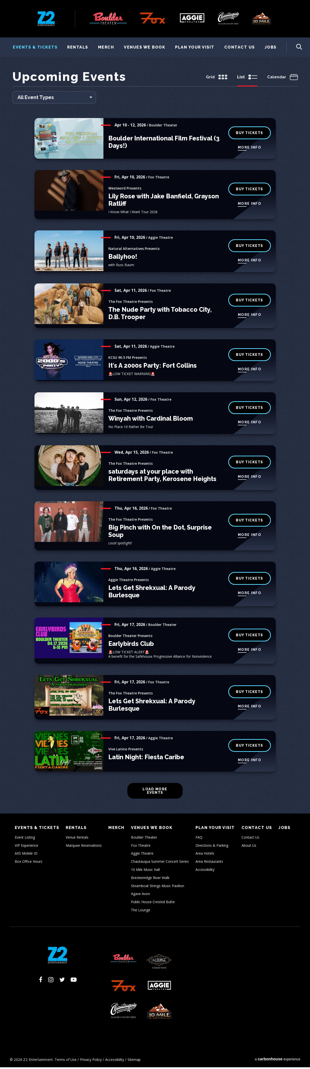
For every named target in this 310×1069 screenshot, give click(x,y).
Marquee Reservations (84, 847)
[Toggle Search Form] (294, 47)
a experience (277, 1060)
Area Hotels (205, 855)
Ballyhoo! (122, 258)
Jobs (271, 47)
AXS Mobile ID (26, 855)
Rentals (77, 47)
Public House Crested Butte (153, 903)
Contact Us (239, 47)
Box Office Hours (28, 863)
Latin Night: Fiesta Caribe (146, 758)
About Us (249, 847)
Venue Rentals (77, 839)
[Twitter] (62, 981)
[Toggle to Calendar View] (282, 79)
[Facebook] (40, 981)
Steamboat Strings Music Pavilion (157, 887)
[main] (155, 442)
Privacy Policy (91, 1061)
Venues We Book (144, 47)
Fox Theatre (140, 847)
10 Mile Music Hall (145, 871)
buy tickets (249, 190)
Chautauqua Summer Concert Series (160, 863)
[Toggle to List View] (247, 79)
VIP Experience (26, 847)
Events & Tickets (35, 47)
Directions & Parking (212, 847)
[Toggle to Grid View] (216, 79)
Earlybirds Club (131, 645)
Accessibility (205, 871)
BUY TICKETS (249, 134)
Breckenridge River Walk (150, 879)
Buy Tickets (249, 247)
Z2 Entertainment (46, 18)
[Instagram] (50, 981)
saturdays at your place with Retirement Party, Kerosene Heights (162, 476)
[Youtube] (74, 981)
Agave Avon (140, 895)
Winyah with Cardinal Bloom (150, 420)
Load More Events (155, 792)
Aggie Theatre (142, 855)
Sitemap (134, 1061)
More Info (249, 149)
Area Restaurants (209, 863)
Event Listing (25, 839)
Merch (106, 47)
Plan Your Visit (194, 47)
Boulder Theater (144, 839)
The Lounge (140, 911)
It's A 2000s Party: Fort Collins (152, 367)
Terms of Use (66, 1061)
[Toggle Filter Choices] (54, 99)
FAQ (199, 839)
